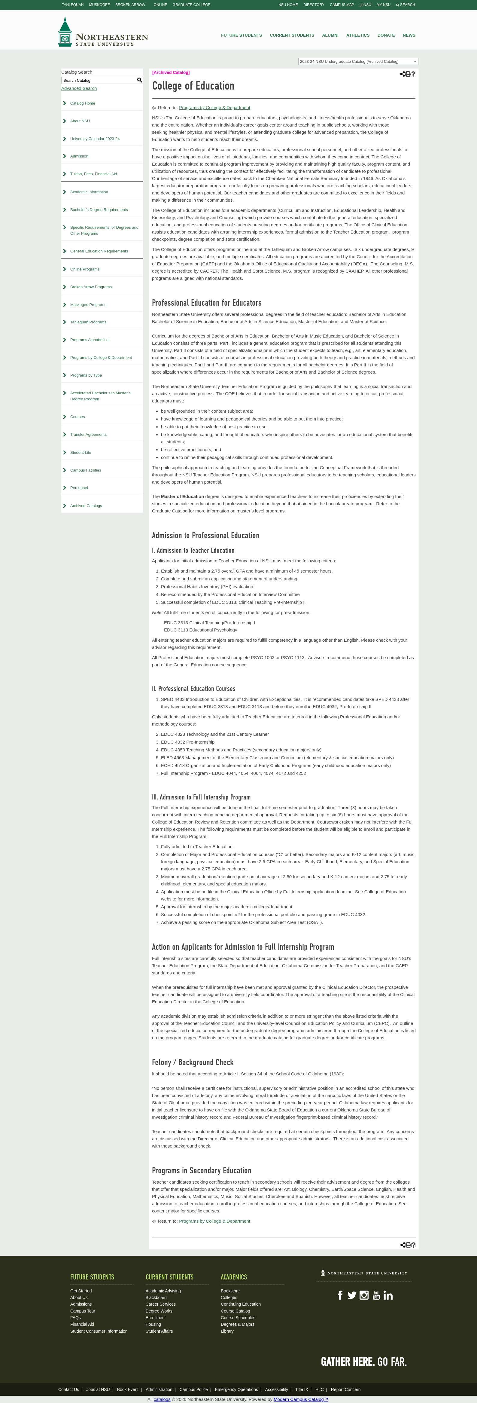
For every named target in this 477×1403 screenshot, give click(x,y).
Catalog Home (82, 103)
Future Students (241, 35)
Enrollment (156, 1317)
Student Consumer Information (99, 1331)
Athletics (358, 35)
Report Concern (346, 1389)
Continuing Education (241, 1304)
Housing (153, 1324)
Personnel (79, 487)
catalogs (162, 1399)
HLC (319, 1389)
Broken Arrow (130, 5)
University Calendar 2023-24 (95, 138)
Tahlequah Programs (88, 322)
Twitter (352, 1295)
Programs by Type (86, 375)
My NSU (383, 5)
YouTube (376, 1295)
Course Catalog (235, 1311)
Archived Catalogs (86, 505)
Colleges (229, 1297)
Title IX (301, 1389)
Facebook (340, 1295)
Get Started (81, 1290)
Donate (386, 35)
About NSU (80, 121)
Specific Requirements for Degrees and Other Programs (104, 230)
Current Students (292, 35)
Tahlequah (73, 5)
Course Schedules (238, 1317)
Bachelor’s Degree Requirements (99, 209)
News (409, 35)
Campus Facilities (85, 470)
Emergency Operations (236, 1389)
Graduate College (192, 5)
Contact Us (68, 1389)
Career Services (161, 1304)
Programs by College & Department (101, 357)
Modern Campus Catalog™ (301, 1399)
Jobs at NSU (98, 1389)
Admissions (81, 1304)
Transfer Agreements (88, 434)
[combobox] (358, 61)
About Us (79, 1297)
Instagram (364, 1295)
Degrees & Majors (237, 1324)
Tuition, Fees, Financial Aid (93, 174)
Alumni (330, 35)
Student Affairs (159, 1331)
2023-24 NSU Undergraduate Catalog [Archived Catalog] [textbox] (349, 61)
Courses (77, 416)
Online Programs (85, 269)
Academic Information (89, 192)
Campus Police (194, 1389)
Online (160, 5)
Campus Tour (82, 1311)
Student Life (80, 452)
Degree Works (159, 1311)
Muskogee (99, 5)
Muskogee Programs (88, 304)
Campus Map (342, 5)
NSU (103, 32)
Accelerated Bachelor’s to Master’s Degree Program (100, 396)
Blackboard (156, 1297)
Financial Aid (82, 1324)
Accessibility (276, 1389)
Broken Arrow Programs (91, 287)
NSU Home (288, 5)
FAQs (75, 1317)
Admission (79, 156)
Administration (159, 1389)
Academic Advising (163, 1290)
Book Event (128, 1389)
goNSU (365, 5)
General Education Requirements (99, 251)
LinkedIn (388, 1295)
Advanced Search (79, 88)
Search (405, 5)
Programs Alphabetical (89, 340)
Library (227, 1331)
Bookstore (230, 1290)
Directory (313, 5)
